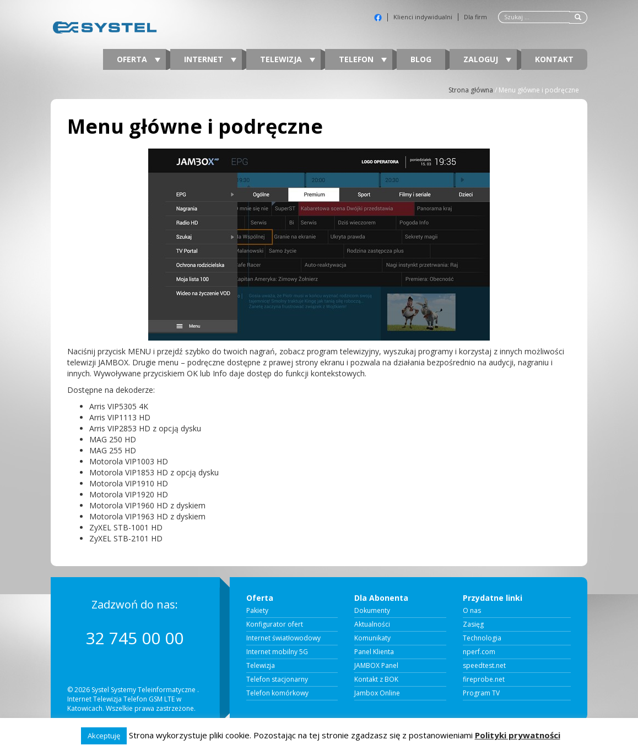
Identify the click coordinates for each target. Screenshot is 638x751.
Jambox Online (377, 693)
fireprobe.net (484, 679)
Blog (420, 59)
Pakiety (257, 610)
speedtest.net (484, 665)
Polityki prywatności (517, 735)
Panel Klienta (374, 652)
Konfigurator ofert (274, 624)
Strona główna (470, 90)
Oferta (138, 59)
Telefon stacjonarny (277, 679)
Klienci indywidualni (422, 17)
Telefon (363, 59)
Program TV (481, 693)
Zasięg (473, 624)
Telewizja (287, 59)
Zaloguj (487, 59)
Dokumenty (372, 610)
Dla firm (475, 17)
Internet (210, 59)
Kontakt (554, 59)
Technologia (482, 638)
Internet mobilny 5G (277, 652)
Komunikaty (372, 638)
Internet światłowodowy (283, 638)
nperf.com (479, 652)
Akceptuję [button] (104, 736)
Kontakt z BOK (376, 679)
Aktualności (372, 624)
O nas (472, 610)
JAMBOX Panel (376, 665)
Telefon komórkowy (277, 693)
